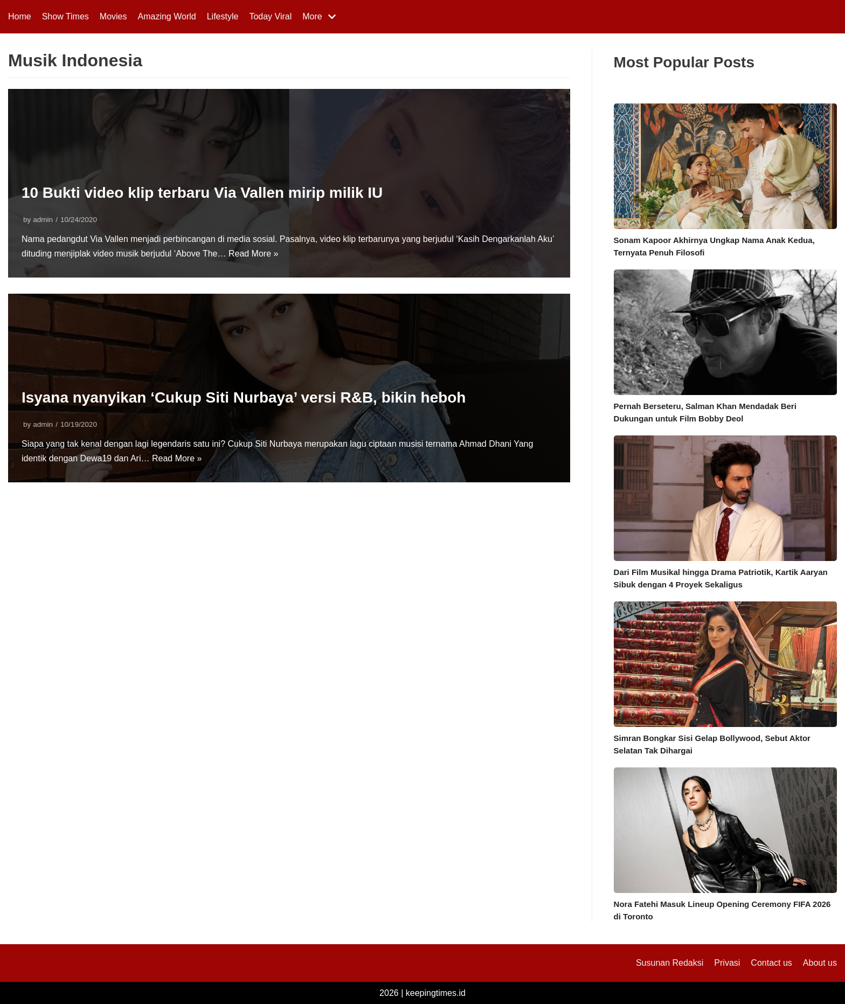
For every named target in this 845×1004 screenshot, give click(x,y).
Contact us (771, 962)
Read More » (253, 253)
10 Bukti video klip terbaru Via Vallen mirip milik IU (203, 192)
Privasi (727, 962)
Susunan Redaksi (669, 962)
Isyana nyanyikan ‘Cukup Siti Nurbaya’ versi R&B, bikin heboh (244, 397)
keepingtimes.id (436, 993)
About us (820, 962)
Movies (113, 16)
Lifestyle (223, 16)
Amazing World (167, 16)
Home (19, 16)
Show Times (65, 16)
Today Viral (270, 16)
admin (43, 220)
